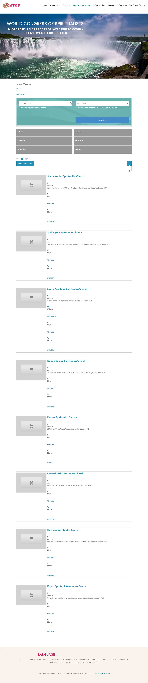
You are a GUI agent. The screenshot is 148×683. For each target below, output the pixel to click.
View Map (50, 204)
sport (30, 108)
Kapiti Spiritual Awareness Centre (66, 586)
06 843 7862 (51, 222)
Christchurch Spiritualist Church (65, 474)
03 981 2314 (51, 519)
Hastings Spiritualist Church (63, 530)
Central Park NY (111, 108)
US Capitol (100, 108)
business (36, 108)
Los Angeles (90, 108)
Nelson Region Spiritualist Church (66, 361)
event (43, 108)
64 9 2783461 (51, 350)
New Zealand (20, 94)
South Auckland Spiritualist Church (67, 289)
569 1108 (50, 463)
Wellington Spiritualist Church (64, 233)
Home (18, 88)
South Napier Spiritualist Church (65, 176)
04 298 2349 (51, 632)
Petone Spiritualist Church (62, 417)
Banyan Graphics (104, 673)
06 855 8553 (51, 575)
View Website (51, 316)
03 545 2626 (51, 406)
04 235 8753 (51, 278)
